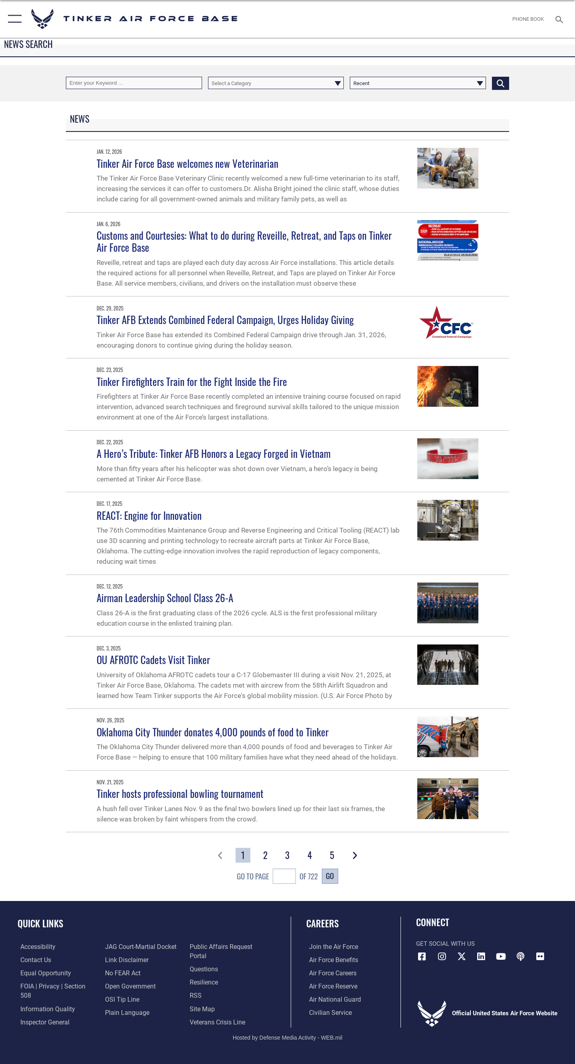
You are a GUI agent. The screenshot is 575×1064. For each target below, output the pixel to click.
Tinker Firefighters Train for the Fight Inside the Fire (192, 381)
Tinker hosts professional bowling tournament (180, 793)
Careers (322, 923)
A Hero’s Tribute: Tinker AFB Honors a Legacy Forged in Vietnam (214, 453)
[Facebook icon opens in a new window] (422, 957)
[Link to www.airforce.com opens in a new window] (330, 946)
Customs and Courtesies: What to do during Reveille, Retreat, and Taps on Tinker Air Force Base (244, 241)
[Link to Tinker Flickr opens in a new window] (540, 957)
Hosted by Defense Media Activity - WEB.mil (288, 1030)
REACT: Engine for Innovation (149, 515)
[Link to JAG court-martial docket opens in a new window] (138, 946)
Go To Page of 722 (277, 877)
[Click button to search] (500, 83)
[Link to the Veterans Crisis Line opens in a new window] (217, 1011)
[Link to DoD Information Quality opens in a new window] (43, 998)
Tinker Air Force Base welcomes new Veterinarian (187, 163)
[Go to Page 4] (310, 855)
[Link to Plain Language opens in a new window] (124, 1011)
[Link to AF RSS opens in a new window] (195, 985)
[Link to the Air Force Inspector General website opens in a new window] (41, 1011)
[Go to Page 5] (332, 855)
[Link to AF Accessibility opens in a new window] (35, 946)
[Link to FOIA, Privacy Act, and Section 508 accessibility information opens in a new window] (54, 985)
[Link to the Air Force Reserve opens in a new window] (329, 985)
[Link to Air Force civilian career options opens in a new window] (326, 1011)
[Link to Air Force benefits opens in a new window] (330, 959)
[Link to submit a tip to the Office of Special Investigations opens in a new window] (120, 998)
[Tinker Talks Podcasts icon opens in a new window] (521, 957)
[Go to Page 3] (287, 855)
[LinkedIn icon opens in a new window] (481, 957)
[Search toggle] (560, 19)
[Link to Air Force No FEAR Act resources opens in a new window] (121, 972)
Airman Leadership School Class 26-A (165, 597)
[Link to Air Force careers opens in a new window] (329, 972)
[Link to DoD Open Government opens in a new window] (128, 985)
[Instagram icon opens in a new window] (442, 957)
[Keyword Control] (134, 83)
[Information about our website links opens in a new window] (125, 959)
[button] (13, 19)
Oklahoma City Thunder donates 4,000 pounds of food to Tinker (213, 731)
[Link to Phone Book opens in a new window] (528, 19)
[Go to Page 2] (265, 855)
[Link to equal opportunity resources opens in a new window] (41, 972)
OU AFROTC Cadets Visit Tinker (153, 659)
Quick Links (40, 923)
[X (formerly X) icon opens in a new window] (462, 957)
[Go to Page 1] (243, 855)
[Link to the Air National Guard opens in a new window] (330, 998)
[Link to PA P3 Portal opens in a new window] (229, 946)
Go (330, 875)
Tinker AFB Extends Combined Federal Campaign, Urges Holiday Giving (225, 319)
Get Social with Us (445, 943)
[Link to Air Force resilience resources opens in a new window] (204, 972)
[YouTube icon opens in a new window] (501, 957)
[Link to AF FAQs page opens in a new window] (204, 959)
